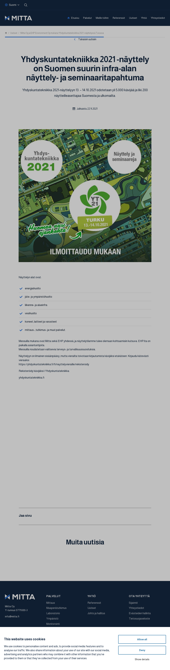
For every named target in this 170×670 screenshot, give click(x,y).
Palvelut (87, 18)
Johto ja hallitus (96, 613)
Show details (142, 659)
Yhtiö (144, 18)
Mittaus (50, 602)
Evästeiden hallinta (140, 613)
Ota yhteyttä (139, 596)
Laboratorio (53, 613)
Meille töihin (102, 18)
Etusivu (75, 18)
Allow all (142, 639)
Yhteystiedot (158, 18)
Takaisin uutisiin (87, 39)
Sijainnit (133, 602)
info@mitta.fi (12, 616)
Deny (142, 650)
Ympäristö (52, 618)
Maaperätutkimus (56, 608)
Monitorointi (53, 623)
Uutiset (133, 18)
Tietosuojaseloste (139, 618)
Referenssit (119, 18)
